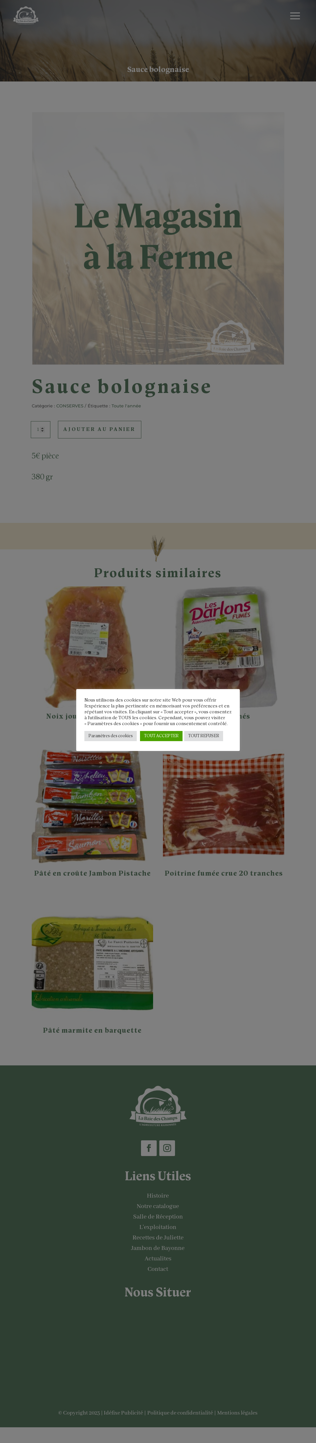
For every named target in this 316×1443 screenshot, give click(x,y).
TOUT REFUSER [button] (203, 736)
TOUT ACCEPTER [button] (161, 736)
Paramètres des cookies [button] (110, 736)
